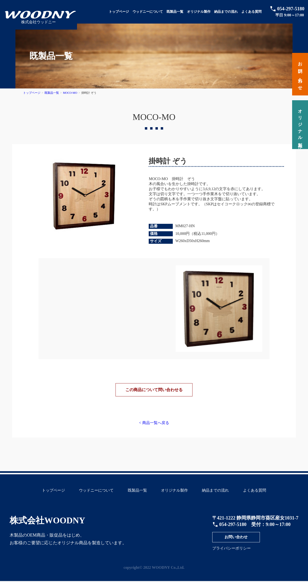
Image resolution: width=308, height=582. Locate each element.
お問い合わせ (236, 540)
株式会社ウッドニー (38, 22)
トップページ (119, 11)
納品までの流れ (226, 11)
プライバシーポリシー (231, 551)
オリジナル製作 (199, 11)
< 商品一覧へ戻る (154, 425)
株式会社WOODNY (47, 523)
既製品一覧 (175, 11)
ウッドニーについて (148, 11)
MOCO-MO (70, 92)
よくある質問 (251, 11)
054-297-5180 (290, 8)
